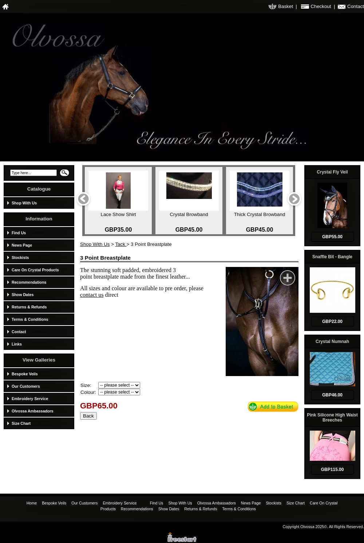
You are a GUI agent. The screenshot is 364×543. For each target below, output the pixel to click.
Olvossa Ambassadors (33, 411)
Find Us (19, 233)
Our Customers (26, 386)
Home (32, 503)
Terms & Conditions (30, 319)
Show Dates (22, 294)
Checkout (320, 6)
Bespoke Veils (25, 374)
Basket (285, 6)
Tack (120, 244)
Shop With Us (24, 203)
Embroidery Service (30, 398)
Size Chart (21, 423)
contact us (91, 295)
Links (17, 344)
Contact (355, 6)
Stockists (20, 257)
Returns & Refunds (29, 307)
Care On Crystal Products (35, 270)
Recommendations (29, 282)
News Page (22, 245)
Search (64, 174)
